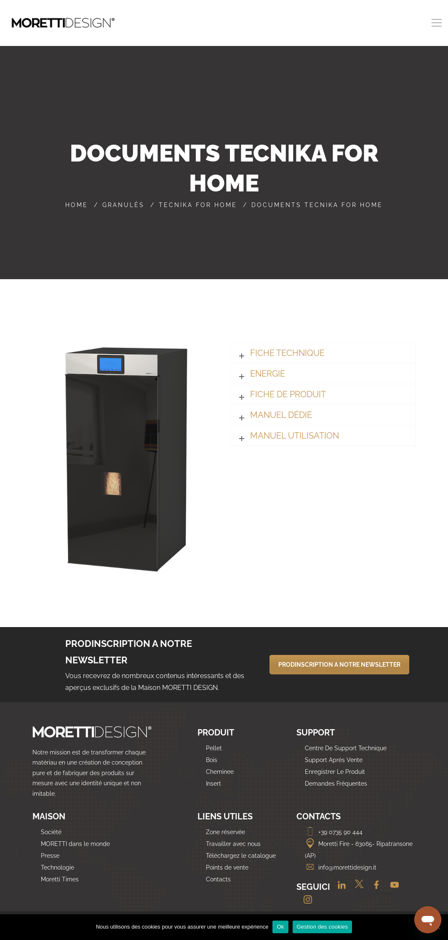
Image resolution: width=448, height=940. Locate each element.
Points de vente (227, 867)
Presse (50, 855)
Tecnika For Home (198, 205)
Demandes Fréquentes (336, 783)
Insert (213, 783)
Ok (280, 927)
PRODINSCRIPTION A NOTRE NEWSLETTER (339, 664)
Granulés (123, 205)
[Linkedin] (338, 887)
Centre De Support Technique (346, 748)
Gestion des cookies (322, 927)
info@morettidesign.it (340, 867)
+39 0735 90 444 (334, 832)
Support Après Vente (334, 760)
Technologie (57, 867)
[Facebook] (374, 887)
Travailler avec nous (233, 843)
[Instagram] (304, 900)
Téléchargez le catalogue (241, 855)
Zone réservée (225, 832)
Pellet (214, 748)
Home (76, 205)
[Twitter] (357, 887)
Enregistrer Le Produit (335, 771)
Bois (211, 760)
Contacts (218, 879)
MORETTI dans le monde (75, 843)
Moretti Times (60, 879)
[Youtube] (391, 887)
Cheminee (220, 771)
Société (51, 832)
